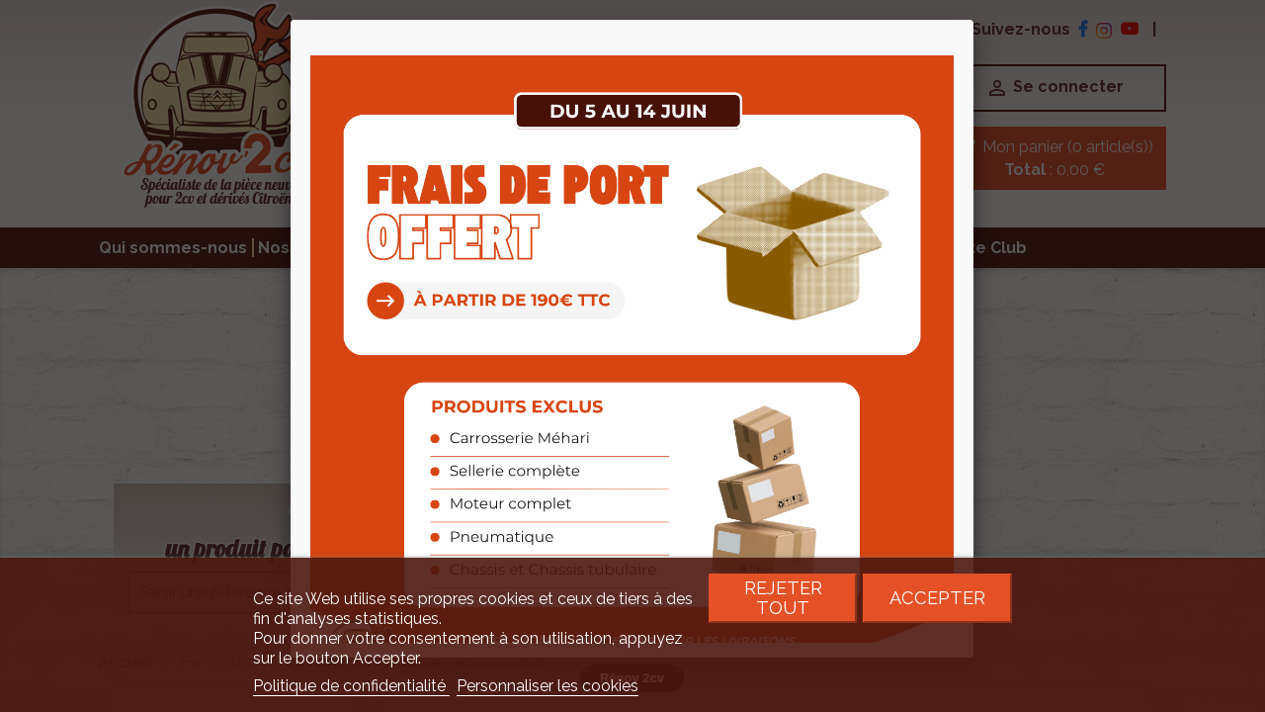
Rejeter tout (783, 598)
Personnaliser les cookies (547, 685)
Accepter (937, 597)
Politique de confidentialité (351, 685)
